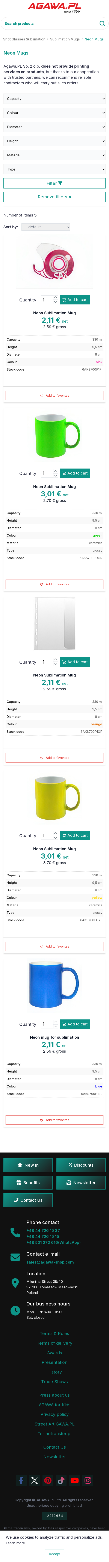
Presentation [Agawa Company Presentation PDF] (54, 1362)
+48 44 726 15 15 (42, 1236)
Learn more (15, 1543)
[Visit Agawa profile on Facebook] (21, 1480)
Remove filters (54, 196)
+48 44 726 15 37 (43, 1230)
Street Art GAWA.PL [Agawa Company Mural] (54, 1424)
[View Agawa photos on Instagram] (87, 1480)
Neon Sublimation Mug (54, 313)
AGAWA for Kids (54, 1404)
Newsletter (81, 1182)
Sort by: (10, 227)
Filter (54, 183)
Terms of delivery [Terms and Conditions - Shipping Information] (54, 1343)
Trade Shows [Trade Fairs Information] (54, 1381)
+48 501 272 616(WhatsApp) (53, 1242)
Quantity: (28, 300)
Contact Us (28, 1200)
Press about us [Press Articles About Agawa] (54, 1395)
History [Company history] (54, 1372)
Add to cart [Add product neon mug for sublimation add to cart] (75, 1024)
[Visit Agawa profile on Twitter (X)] (34, 1480)
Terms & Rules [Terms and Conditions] (54, 1333)
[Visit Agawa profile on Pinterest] (47, 1480)
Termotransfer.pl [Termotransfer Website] (54, 1433)
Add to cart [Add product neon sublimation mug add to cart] (75, 299)
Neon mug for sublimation (54, 1037)
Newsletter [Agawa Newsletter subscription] (54, 1456)
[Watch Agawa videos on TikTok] (61, 1480)
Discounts (81, 1165)
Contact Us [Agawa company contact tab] (54, 1447)
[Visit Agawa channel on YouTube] (74, 1480)
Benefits (28, 1182)
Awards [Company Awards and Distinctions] (54, 1352)
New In (28, 1165)
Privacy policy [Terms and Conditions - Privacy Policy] (55, 1414)
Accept (55, 1554)
